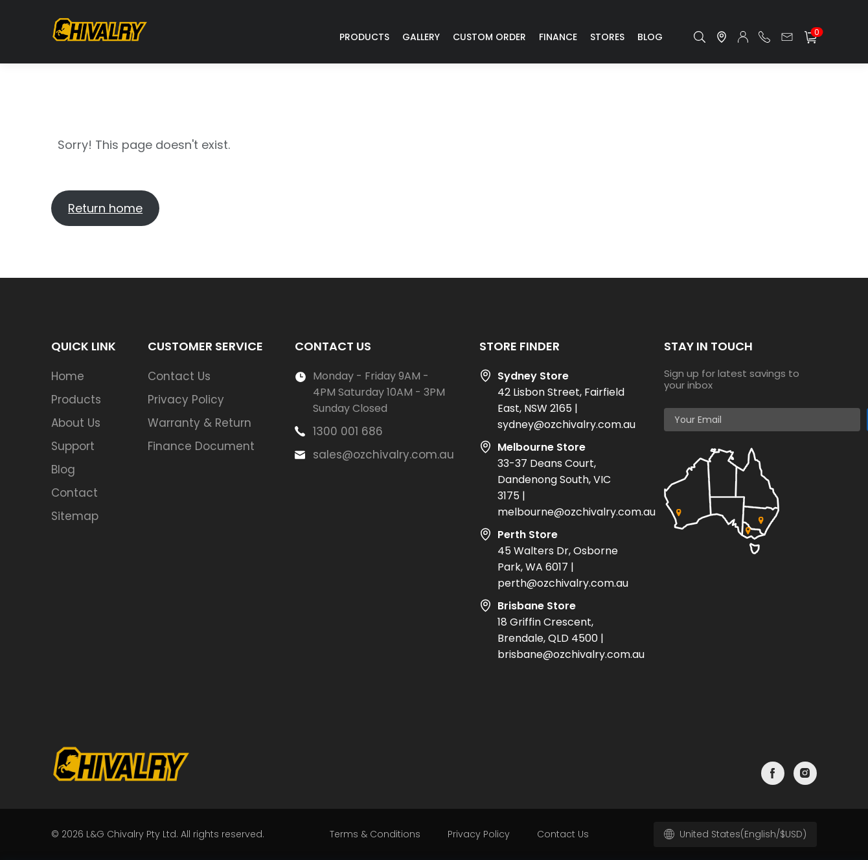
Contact (74, 493)
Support (73, 446)
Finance (558, 36)
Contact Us (179, 376)
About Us (75, 423)
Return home (105, 208)
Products (364, 36)
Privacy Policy (186, 399)
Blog (650, 36)
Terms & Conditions (375, 834)
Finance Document (201, 446)
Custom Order (489, 36)
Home (67, 376)
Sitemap (74, 516)
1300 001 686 (348, 431)
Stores (607, 36)
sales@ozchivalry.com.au (383, 454)
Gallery (421, 36)
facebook (772, 773)
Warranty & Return (199, 423)
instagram (805, 773)
